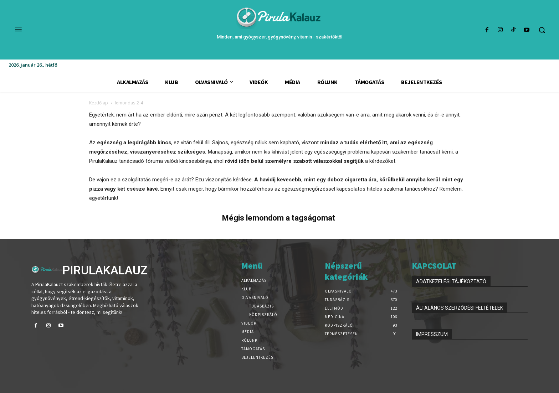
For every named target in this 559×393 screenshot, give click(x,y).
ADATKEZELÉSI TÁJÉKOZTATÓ (451, 281)
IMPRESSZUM (432, 334)
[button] (541, 29)
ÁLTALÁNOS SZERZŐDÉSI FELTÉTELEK (459, 308)
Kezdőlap (98, 103)
